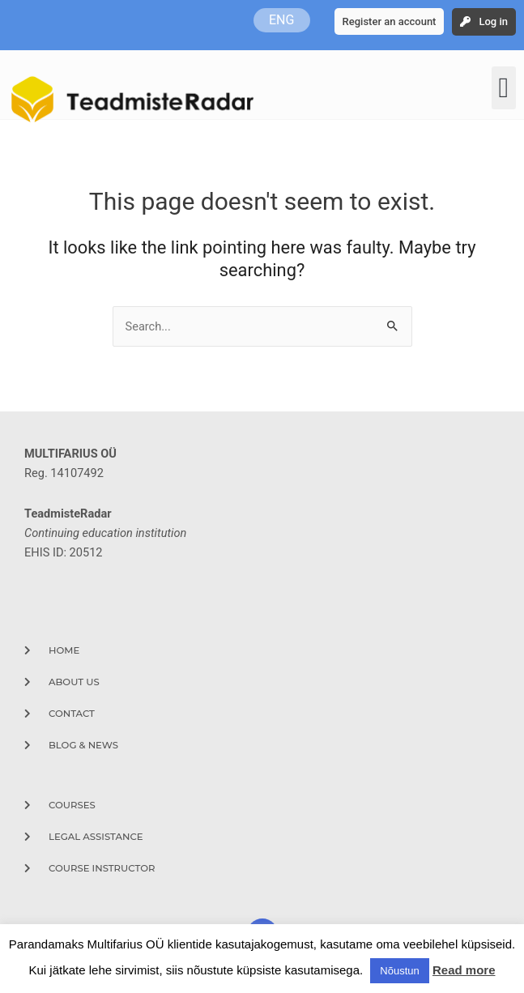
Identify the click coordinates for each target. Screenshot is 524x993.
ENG (281, 20)
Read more (464, 970)
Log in (493, 21)
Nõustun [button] (399, 971)
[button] (504, 87)
